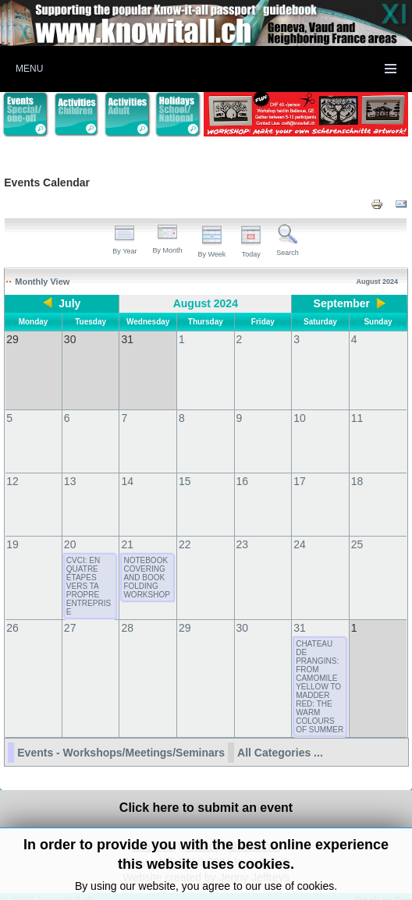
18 (357, 465)
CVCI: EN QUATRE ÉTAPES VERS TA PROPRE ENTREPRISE (88, 570)
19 (12, 529)
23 (242, 529)
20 (70, 529)
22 (185, 529)
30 (242, 612)
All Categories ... (280, 737)
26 (12, 612)
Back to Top (383, 885)
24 (299, 529)
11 (357, 402)
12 (12, 465)
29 (185, 612)
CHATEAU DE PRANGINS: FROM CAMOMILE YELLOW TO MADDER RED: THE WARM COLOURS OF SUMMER (319, 671)
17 (299, 465)
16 (242, 465)
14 (127, 465)
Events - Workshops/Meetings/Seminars (121, 737)
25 (357, 529)
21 (127, 529)
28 (127, 612)
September (342, 303)
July (69, 303)
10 (299, 402)
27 (70, 612)
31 (299, 612)
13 (70, 465)
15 (185, 465)
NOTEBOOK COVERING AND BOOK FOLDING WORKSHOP (146, 561)
